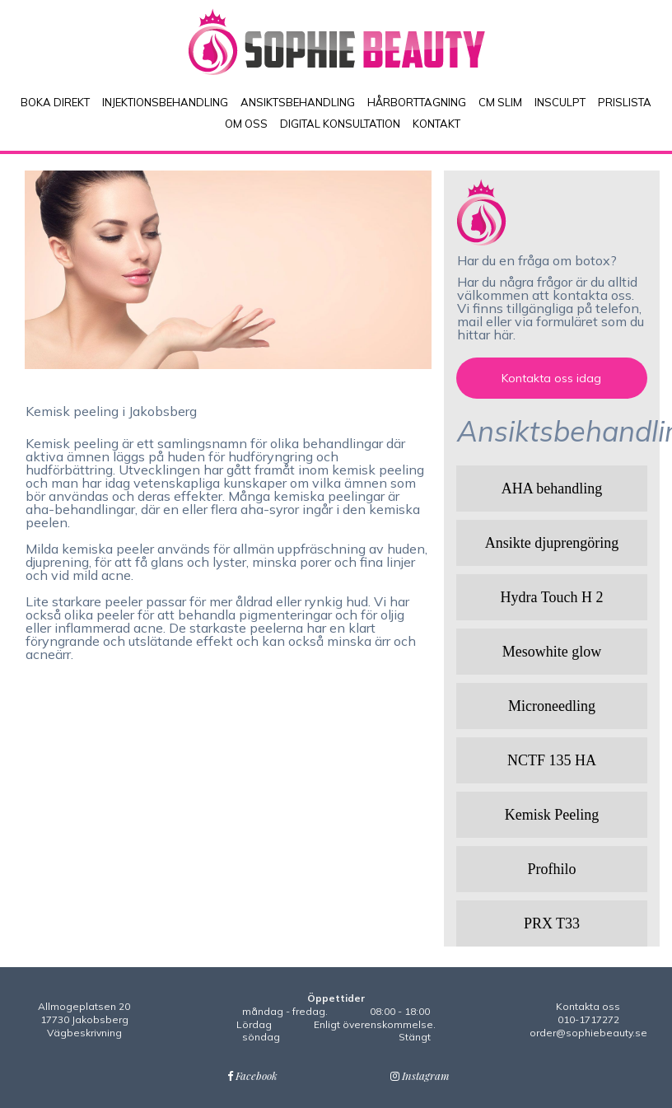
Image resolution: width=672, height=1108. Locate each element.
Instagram (420, 1075)
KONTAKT (436, 123)
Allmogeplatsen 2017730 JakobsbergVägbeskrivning (84, 1019)
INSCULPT (560, 102)
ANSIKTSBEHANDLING (297, 102)
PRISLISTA (624, 102)
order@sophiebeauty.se (588, 1032)
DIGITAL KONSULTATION (340, 123)
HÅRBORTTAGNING (416, 102)
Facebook (252, 1075)
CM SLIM (500, 102)
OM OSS (246, 123)
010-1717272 (588, 1019)
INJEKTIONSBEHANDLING (165, 102)
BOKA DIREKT (55, 102)
